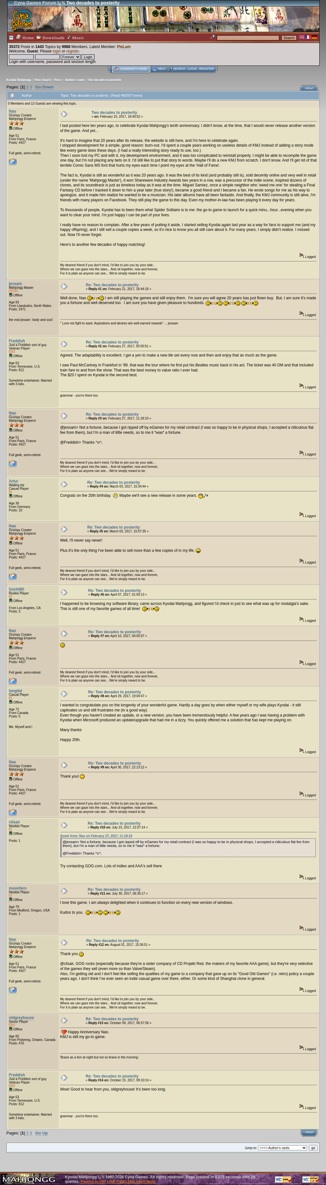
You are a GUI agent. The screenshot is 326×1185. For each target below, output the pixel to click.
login (57, 51)
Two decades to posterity (104, 79)
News (57, 79)
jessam (15, 283)
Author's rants (75, 79)
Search (179, 68)
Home (25, 37)
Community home (133, 68)
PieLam (124, 47)
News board (42, 79)
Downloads (51, 37)
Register (206, 68)
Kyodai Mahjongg (18, 79)
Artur (13, 481)
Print (309, 88)
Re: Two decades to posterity (112, 285)
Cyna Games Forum (35, 2)
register (72, 51)
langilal (15, 691)
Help (162, 68)
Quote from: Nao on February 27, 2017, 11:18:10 (96, 836)
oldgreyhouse (21, 1017)
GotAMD (16, 589)
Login (192, 68)
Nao (12, 111)
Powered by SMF (93, 1181)
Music (75, 37)
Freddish (17, 341)
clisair (14, 822)
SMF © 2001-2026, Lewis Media (132, 1181)
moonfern (17, 888)
